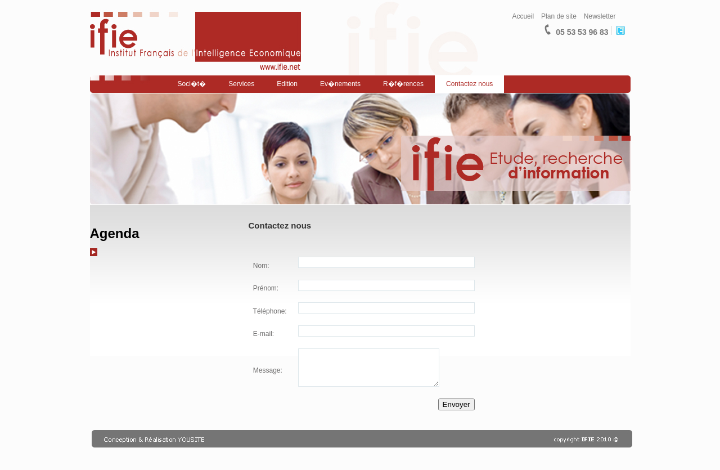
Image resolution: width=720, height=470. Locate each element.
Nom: (260, 266)
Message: (266, 370)
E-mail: (262, 334)
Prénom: (265, 288)
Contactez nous (469, 84)
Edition (287, 84)
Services (241, 84)
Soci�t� (192, 84)
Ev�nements (340, 84)
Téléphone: (269, 311)
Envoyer (456, 404)
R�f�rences (403, 84)
